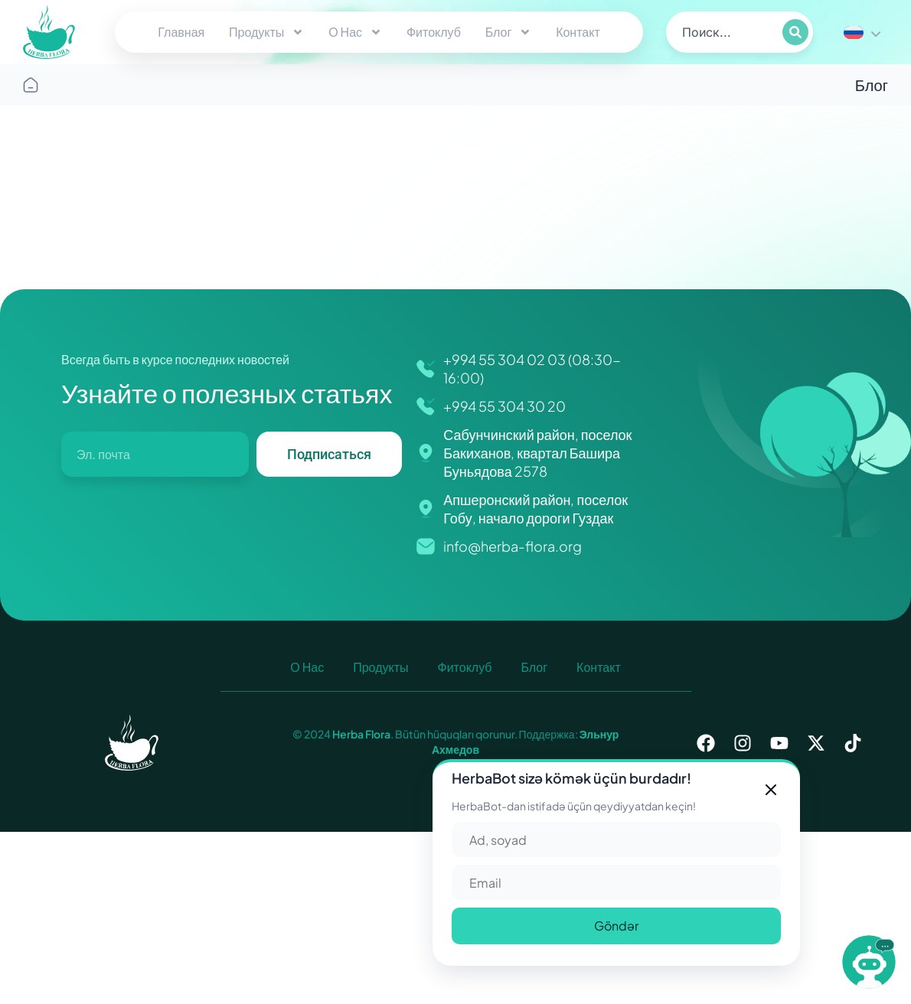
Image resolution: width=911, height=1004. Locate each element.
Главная (181, 32)
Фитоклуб (434, 32)
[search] (723, 32)
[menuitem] (862, 32)
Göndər (616, 926)
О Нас (355, 32)
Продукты (266, 32)
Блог (508, 32)
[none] (862, 32)
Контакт (578, 32)
